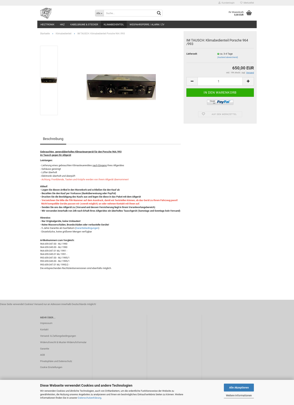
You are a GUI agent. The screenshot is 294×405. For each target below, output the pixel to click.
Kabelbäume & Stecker (84, 24)
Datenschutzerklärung (89, 397)
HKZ (62, 24)
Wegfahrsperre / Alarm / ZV (147, 24)
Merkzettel (247, 3)
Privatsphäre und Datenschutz (56, 361)
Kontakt (44, 329)
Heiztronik (47, 24)
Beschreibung (53, 139)
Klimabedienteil (114, 24)
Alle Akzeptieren (239, 387)
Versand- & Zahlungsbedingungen (58, 335)
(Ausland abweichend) (227, 57)
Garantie (44, 348)
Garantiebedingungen (87, 228)
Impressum (46, 323)
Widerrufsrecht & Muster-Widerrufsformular (63, 342)
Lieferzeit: (191, 53)
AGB (42, 354)
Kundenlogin (226, 3)
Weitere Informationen (239, 395)
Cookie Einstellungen (51, 367)
